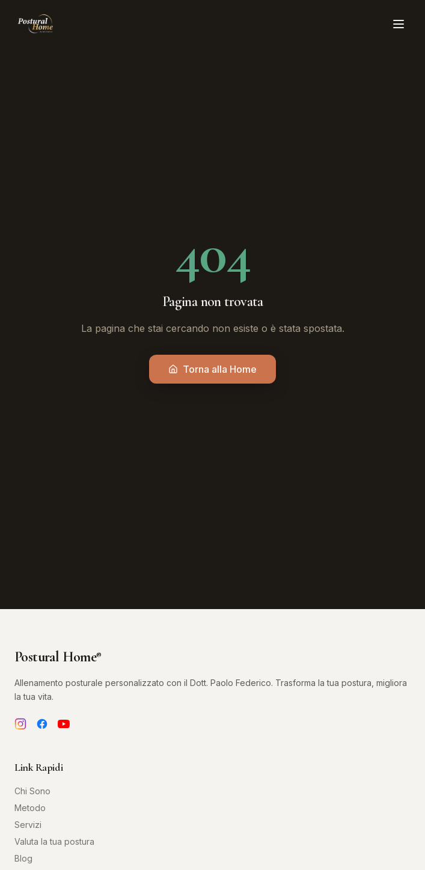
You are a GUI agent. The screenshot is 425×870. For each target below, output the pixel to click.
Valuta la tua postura (54, 841)
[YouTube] (64, 724)
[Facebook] (42, 724)
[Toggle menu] (399, 24)
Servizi (27, 824)
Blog (23, 858)
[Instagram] (20, 724)
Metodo (30, 808)
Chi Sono (32, 791)
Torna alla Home (212, 369)
